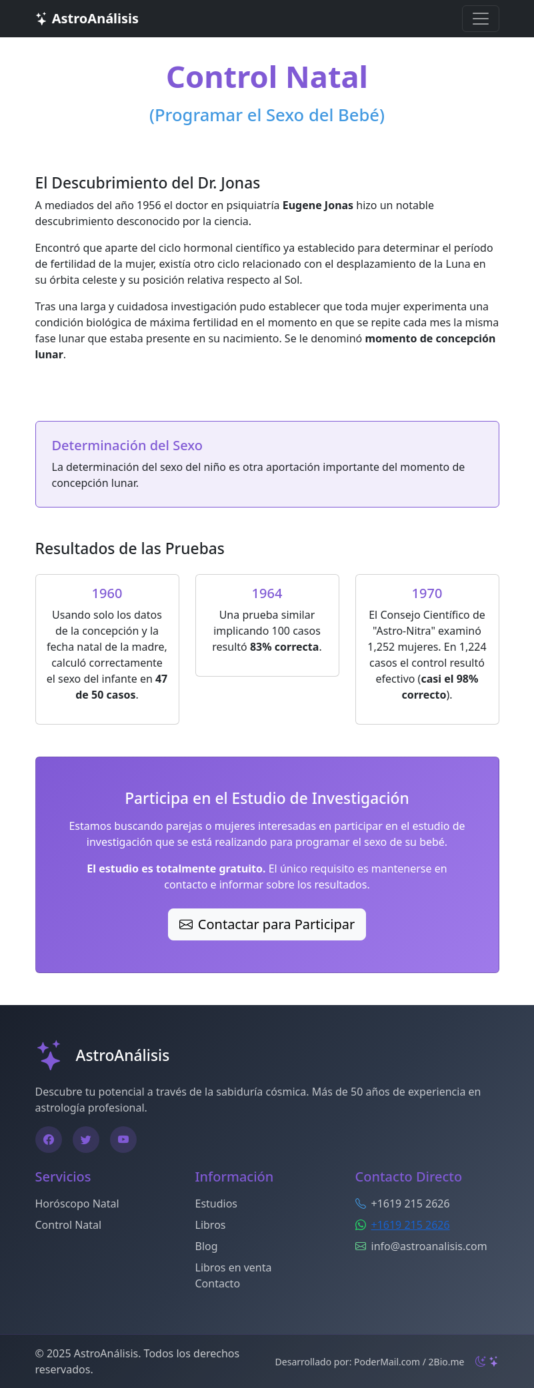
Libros (210, 1224)
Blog (206, 1246)
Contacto (218, 1283)
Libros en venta (233, 1267)
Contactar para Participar (267, 924)
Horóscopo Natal (77, 1203)
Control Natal (68, 1224)
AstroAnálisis (87, 18)
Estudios (216, 1203)
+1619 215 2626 (410, 1224)
